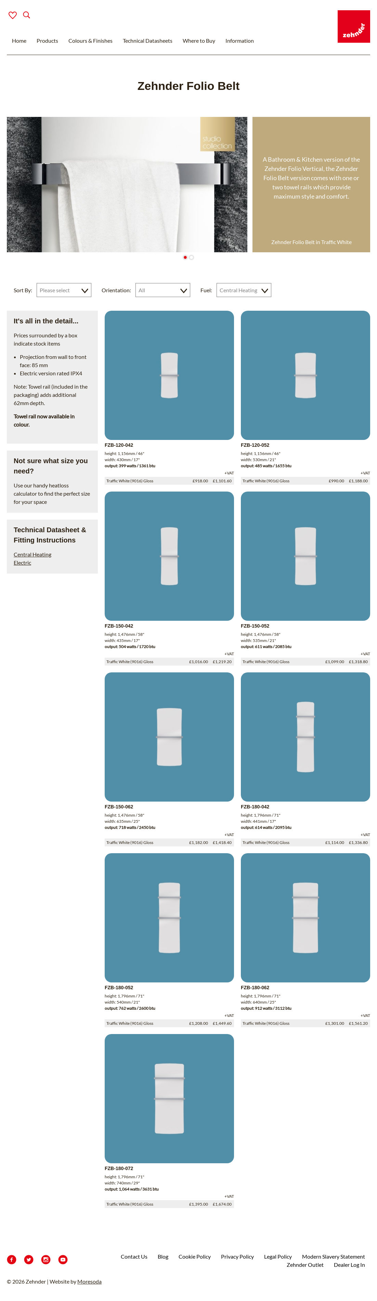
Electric (22, 562)
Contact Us (134, 1256)
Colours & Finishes (90, 40)
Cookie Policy (195, 1256)
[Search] (21, 16)
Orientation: (116, 290)
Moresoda (89, 1281)
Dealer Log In (349, 1264)
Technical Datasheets (147, 40)
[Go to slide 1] (185, 257)
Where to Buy (199, 40)
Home (19, 40)
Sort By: (23, 290)
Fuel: (206, 290)
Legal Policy (278, 1256)
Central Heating (32, 554)
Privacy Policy (237, 1256)
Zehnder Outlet (305, 1264)
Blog (163, 1256)
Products (47, 40)
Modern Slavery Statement (333, 1256)
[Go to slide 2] (191, 257)
